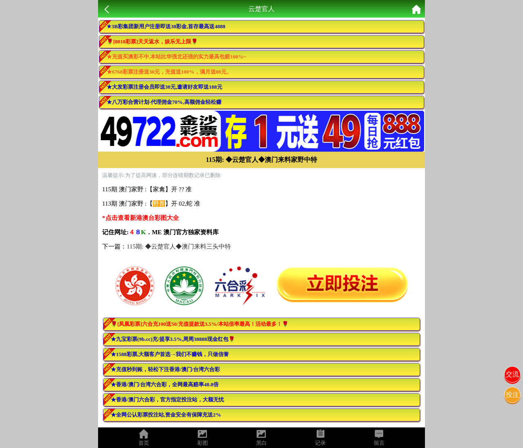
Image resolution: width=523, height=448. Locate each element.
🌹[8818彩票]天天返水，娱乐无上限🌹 (152, 41)
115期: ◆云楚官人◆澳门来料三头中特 (179, 246)
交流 (512, 374)
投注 (512, 394)
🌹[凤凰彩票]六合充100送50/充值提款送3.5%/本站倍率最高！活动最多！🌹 (199, 324)
